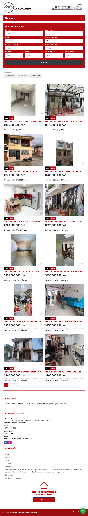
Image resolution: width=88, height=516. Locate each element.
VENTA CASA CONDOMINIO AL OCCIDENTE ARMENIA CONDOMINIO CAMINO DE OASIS (40, 322)
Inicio (7, 454)
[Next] (17, 385)
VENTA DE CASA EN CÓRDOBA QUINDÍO (20, 171)
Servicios (8, 463)
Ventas (7, 457)
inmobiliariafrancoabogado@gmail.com (18, 438)
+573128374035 (76, 7)
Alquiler (7, 460)
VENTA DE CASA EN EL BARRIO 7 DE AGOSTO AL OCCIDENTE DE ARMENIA (35, 272)
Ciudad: (8, 30)
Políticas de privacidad (13, 478)
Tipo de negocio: (51, 44)
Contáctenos (9, 475)
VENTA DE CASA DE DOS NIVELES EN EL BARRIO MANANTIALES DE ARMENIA (36, 222)
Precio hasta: (70, 52)
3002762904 (62, 7)
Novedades (9, 466)
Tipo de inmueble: (51, 37)
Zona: (7, 37)
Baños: (27, 52)
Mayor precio (35, 76)
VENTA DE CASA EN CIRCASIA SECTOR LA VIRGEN (25, 372)
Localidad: (49, 30)
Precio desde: (50, 52)
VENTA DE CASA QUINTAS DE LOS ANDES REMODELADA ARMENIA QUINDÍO (35, 121)
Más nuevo (10, 76)
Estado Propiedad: (11, 44)
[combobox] (24, 33)
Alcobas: (8, 52)
